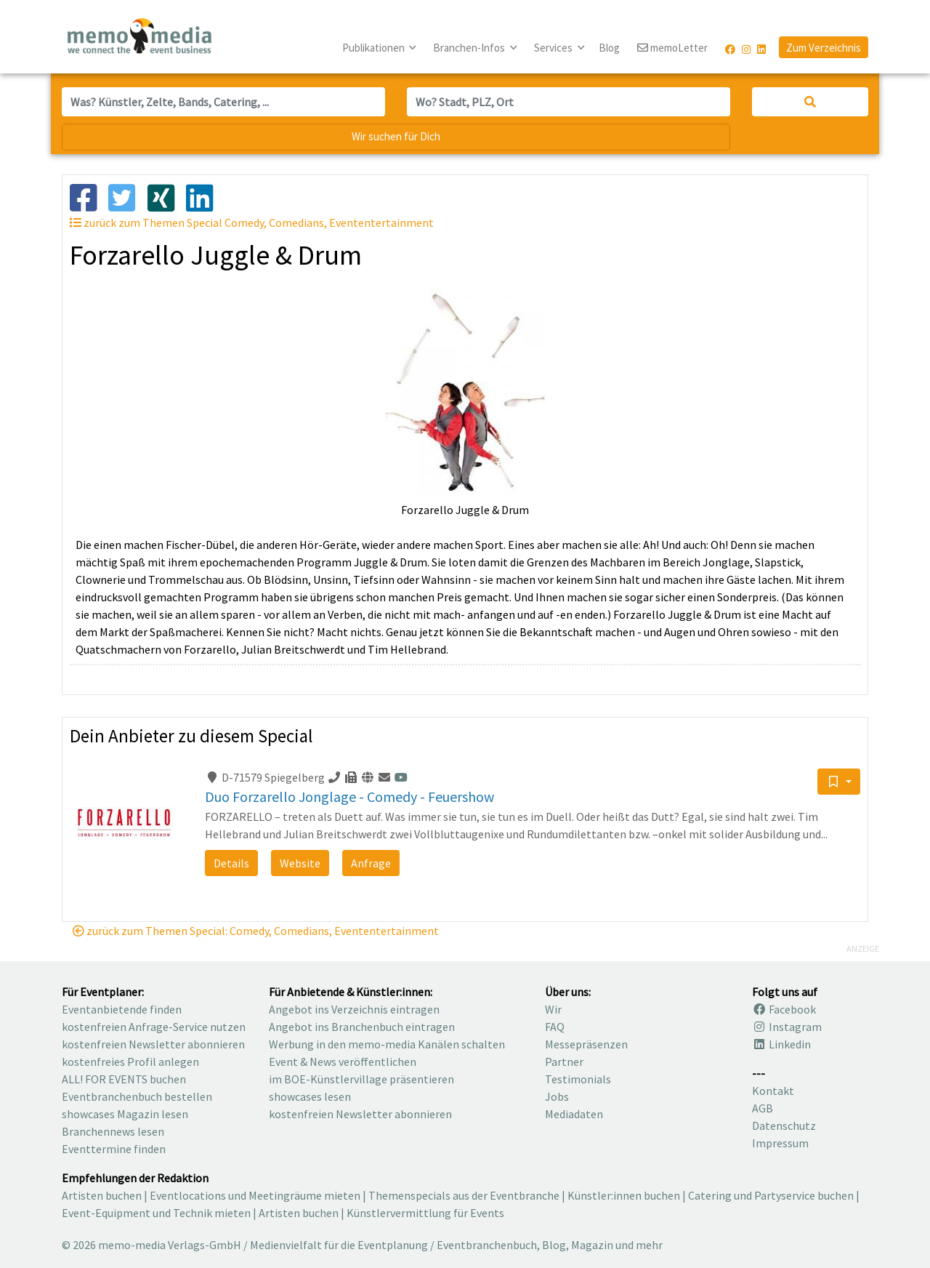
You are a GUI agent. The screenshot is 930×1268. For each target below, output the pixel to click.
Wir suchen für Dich (396, 136)
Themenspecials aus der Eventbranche (463, 1195)
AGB (762, 1108)
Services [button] (554, 48)
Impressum (780, 1143)
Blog (609, 48)
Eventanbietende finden (122, 1009)
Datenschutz (784, 1125)
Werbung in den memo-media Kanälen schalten (387, 1044)
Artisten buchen (102, 1195)
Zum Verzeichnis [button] (823, 48)
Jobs (557, 1096)
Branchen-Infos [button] (470, 48)
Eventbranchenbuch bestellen (137, 1096)
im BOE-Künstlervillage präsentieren (361, 1079)
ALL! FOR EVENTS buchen (124, 1079)
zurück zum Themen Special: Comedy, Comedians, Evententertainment (256, 930)
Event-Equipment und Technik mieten (156, 1212)
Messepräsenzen (586, 1044)
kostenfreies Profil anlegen (130, 1061)
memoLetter (672, 48)
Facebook (784, 1009)
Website (300, 863)
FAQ (555, 1026)
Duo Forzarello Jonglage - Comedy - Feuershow (349, 796)
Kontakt (773, 1090)
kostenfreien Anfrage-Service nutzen (154, 1026)
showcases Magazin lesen (125, 1114)
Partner (564, 1061)
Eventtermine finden (114, 1148)
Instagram (787, 1026)
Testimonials (578, 1079)
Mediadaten (574, 1114)
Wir (553, 1009)
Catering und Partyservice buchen (771, 1195)
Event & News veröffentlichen (342, 1061)
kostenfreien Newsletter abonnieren (153, 1044)
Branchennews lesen (113, 1131)
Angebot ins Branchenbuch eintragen (362, 1026)
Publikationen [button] (374, 48)
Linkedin (781, 1044)
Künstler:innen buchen (623, 1195)
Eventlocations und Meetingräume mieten (255, 1195)
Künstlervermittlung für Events (425, 1212)
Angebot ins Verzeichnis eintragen (354, 1009)
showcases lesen (310, 1096)
